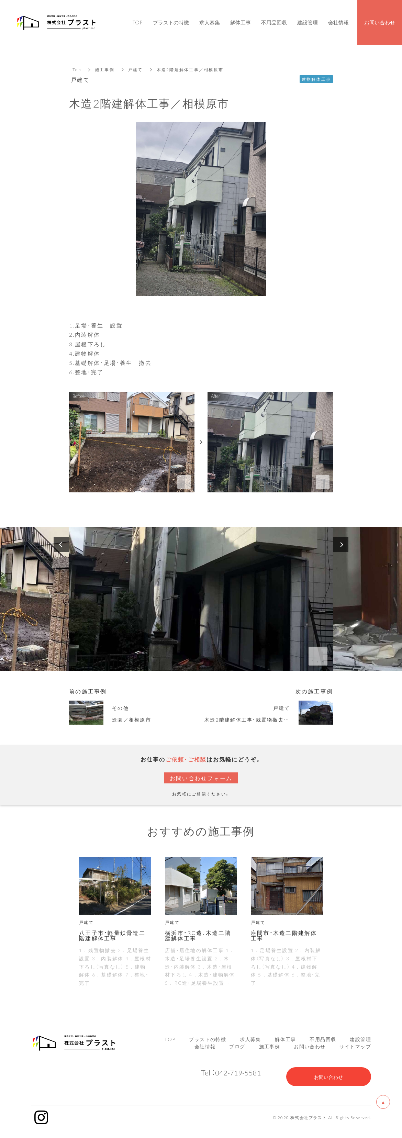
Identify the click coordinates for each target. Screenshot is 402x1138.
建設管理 (360, 1039)
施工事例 (104, 69)
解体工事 (285, 1039)
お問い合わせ (309, 1046)
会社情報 (205, 1046)
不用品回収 (323, 1039)
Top (76, 69)
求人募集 (250, 1039)
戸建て (135, 69)
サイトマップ (355, 1046)
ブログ (237, 1046)
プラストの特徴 (207, 1039)
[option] (201, 599)
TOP (169, 1039)
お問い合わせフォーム (201, 778)
